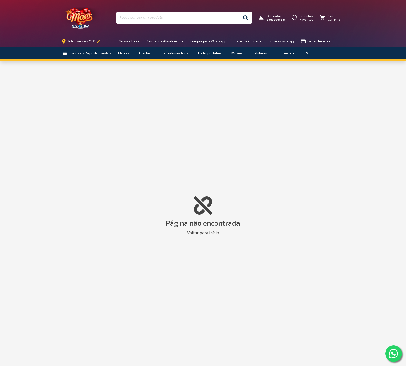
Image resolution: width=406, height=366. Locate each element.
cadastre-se (276, 19)
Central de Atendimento (165, 41)
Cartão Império (315, 41)
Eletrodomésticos (174, 53)
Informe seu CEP (82, 41)
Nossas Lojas (129, 41)
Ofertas (145, 53)
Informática (285, 53)
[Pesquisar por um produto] (177, 18)
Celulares (260, 53)
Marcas (123, 53)
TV (306, 53)
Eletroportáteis (210, 53)
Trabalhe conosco (247, 41)
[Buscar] (245, 18)
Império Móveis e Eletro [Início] (80, 18)
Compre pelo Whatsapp (208, 41)
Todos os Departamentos (87, 53)
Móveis (237, 53)
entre (277, 16)
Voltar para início (203, 232)
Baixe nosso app (282, 41)
